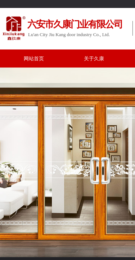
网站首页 (34, 58)
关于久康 (94, 58)
